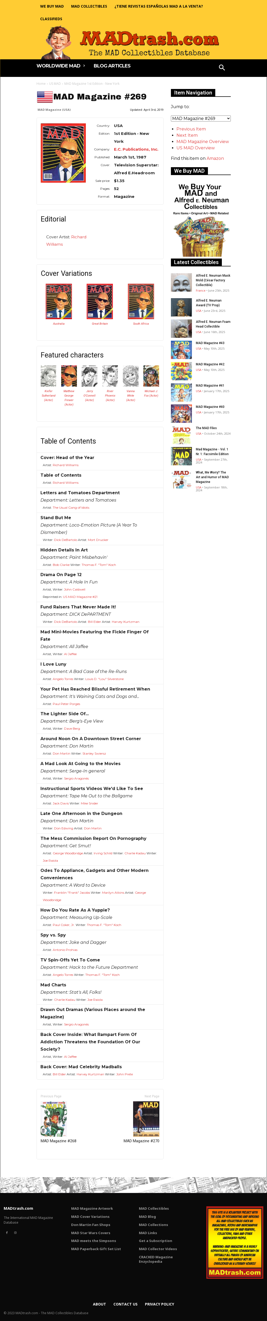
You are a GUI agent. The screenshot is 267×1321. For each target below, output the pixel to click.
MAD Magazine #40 (210, 407)
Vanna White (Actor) (130, 396)
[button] (222, 68)
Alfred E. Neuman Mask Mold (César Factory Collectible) (213, 280)
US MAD (55, 83)
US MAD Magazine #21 (80, 597)
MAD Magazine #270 (141, 1122)
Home (41, 83)
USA (198, 311)
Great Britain (100, 323)
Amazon (215, 158)
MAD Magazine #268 (58, 1122)
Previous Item (191, 129)
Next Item (187, 135)
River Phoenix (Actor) (110, 396)
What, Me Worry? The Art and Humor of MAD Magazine (212, 477)
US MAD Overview (195, 147)
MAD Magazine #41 (210, 385)
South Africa (141, 323)
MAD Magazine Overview (202, 141)
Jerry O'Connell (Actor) (89, 396)
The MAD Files (206, 428)
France (201, 290)
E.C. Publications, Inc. (136, 149)
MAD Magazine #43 (210, 343)
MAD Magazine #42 (210, 364)
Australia (59, 323)
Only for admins (54, 1168)
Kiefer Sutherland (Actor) (48, 396)
